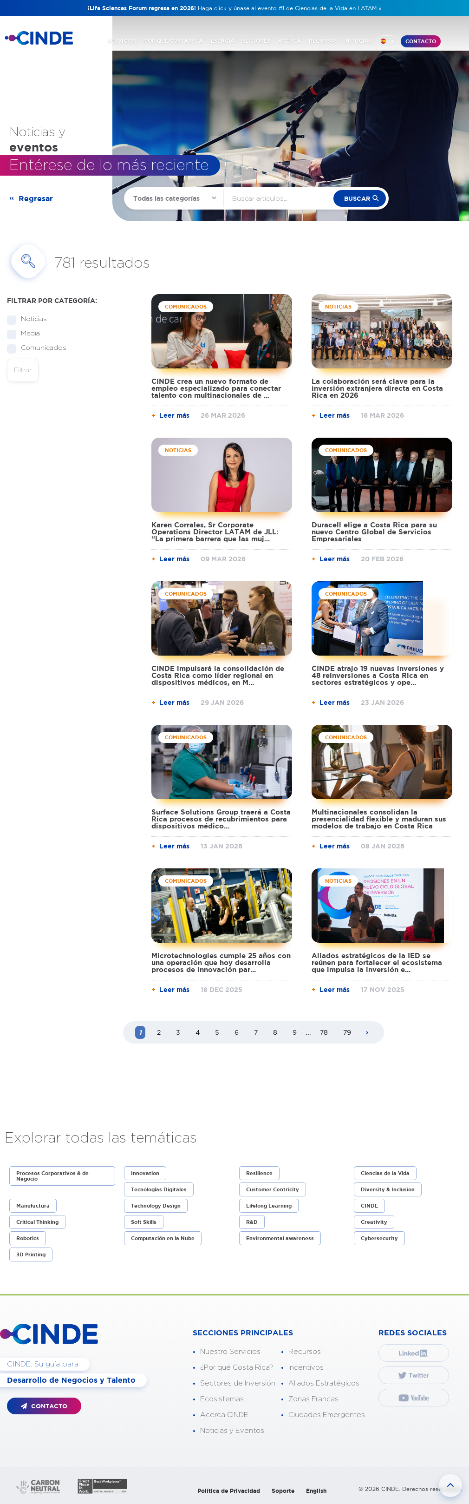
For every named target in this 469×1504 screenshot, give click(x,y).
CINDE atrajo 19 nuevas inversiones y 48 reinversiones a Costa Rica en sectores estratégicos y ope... (378, 675)
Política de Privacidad (228, 1491)
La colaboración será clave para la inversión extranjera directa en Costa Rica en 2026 (377, 388)
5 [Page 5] (217, 1032)
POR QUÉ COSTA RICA (173, 41)
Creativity (374, 1222)
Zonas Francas (313, 1399)
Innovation (145, 1173)
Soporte (283, 1491)
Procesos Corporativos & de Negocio (52, 1176)
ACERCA (289, 41)
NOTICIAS (358, 41)
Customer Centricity (272, 1189)
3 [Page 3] (178, 1032)
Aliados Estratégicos (323, 1383)
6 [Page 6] (236, 1032)
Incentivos (306, 1367)
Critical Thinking (37, 1222)
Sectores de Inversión (237, 1383)
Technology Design (156, 1205)
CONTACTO (420, 41)
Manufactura (33, 1205)
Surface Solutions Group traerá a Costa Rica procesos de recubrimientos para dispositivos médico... (221, 819)
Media (27, 334)
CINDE (369, 1205)
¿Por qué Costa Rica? (236, 1367)
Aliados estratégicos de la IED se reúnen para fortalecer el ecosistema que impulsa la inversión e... (377, 962)
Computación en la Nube (163, 1238)
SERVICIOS (122, 41)
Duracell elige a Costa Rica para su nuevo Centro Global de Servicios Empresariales (374, 532)
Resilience (259, 1173)
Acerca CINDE (224, 1415)
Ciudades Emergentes (326, 1415)
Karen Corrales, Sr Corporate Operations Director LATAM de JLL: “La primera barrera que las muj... (214, 532)
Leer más (174, 415)
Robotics (27, 1238)
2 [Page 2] (159, 1032)
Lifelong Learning (269, 1205)
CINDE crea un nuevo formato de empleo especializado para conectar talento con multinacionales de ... (216, 388)
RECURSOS (323, 41)
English (316, 1491)
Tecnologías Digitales (159, 1189)
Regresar (36, 198)
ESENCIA (222, 41)
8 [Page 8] (275, 1032)
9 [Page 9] (295, 1032)
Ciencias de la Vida (385, 1173)
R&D (252, 1222)
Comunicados (40, 348)
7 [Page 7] (256, 1032)
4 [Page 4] (197, 1032)
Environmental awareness (280, 1238)
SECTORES (256, 41)
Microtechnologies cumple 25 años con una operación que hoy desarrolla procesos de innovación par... (221, 962)
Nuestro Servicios (230, 1351)
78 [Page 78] (324, 1032)
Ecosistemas (222, 1399)
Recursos (304, 1351)
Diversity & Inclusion (388, 1189)
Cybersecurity (379, 1238)
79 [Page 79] (347, 1032)
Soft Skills (143, 1222)
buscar (357, 198)
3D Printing (31, 1254)
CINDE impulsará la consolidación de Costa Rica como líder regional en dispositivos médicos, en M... (217, 675)
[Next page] (367, 1033)
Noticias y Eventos (232, 1430)
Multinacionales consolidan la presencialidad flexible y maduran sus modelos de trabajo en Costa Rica (379, 819)
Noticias (31, 319)
